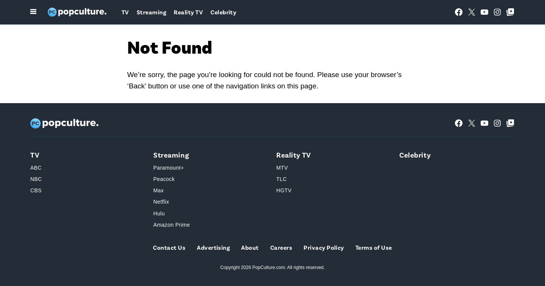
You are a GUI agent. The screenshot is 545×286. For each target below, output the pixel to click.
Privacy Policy (324, 247)
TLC (281, 179)
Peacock (164, 179)
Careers (281, 247)
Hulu (159, 213)
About (249, 247)
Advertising (213, 247)
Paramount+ (168, 168)
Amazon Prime (171, 225)
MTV (282, 168)
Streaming (151, 11)
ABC (36, 168)
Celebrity (223, 11)
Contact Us (169, 247)
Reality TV (188, 11)
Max (158, 190)
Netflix (161, 202)
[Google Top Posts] (510, 12)
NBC (36, 179)
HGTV (284, 190)
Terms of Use (373, 247)
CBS (36, 190)
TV (125, 11)
